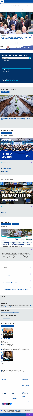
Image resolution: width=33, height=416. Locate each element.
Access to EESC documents (25, 386)
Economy (4, 73)
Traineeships (14, 397)
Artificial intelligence (6, 71)
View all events (15, 224)
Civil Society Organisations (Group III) (14, 300)
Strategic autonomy (6, 76)
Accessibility (27, 1)
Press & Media (4, 212)
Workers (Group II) (4, 300)
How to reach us (4, 379)
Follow (31, 35)
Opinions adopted (5, 211)
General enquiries (4, 382)
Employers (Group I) (18, 298)
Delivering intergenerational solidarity (10, 251)
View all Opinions (4, 91)
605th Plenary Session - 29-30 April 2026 (9, 164)
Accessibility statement (25, 392)
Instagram (5, 404)
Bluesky (11, 404)
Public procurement (14, 398)
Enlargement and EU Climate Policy (10, 282)
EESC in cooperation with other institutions (26, 396)
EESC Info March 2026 (5, 362)
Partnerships (14, 399)
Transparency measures (25, 385)
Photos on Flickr (5, 214)
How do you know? (29, 3)
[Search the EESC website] (15, 58)
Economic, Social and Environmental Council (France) (26, 401)
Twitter (9, 404)
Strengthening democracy (7, 69)
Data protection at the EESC (25, 379)
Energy (4, 65)
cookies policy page (17, 410)
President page (13, 48)
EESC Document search (6, 318)
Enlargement (5, 67)
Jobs (12, 395)
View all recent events (5, 224)
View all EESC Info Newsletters (7, 326)
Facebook (7, 404)
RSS (2, 397)
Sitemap (3, 395)
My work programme (19, 48)
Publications (4, 319)
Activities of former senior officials (25, 390)
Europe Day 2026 (6, 276)
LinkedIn (3, 404)
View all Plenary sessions (6, 132)
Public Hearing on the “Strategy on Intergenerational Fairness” (16, 289)
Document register (15, 379)
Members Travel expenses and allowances (26, 388)
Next (17, 43)
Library (13, 381)
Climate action (5, 62)
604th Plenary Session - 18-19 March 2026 (9, 208)
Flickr (13, 404)
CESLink (23, 399)
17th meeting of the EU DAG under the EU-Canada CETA (14, 269)
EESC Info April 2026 (5, 338)
